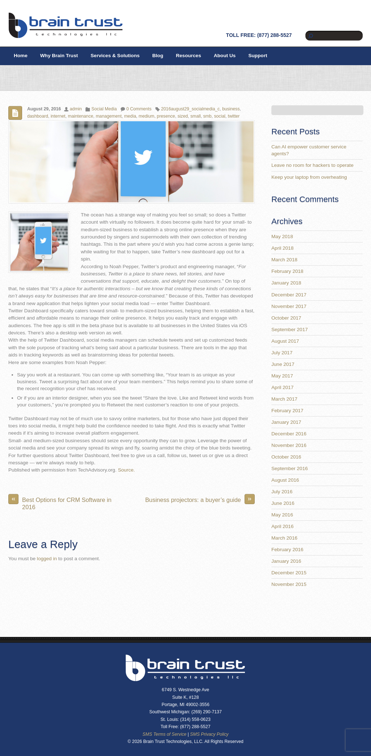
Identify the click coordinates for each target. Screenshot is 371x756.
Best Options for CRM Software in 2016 (60, 502)
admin (76, 108)
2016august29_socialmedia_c (190, 108)
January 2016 (286, 561)
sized (183, 116)
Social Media (104, 108)
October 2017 (286, 318)
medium (147, 116)
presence (166, 116)
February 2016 (287, 549)
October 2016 (286, 457)
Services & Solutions (115, 55)
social (219, 116)
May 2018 (282, 236)
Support (257, 55)
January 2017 (286, 422)
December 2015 (289, 572)
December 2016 (289, 433)
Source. (126, 470)
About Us (224, 55)
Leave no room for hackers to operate (312, 165)
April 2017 (282, 387)
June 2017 (283, 364)
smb (207, 116)
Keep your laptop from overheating (309, 177)
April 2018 (282, 248)
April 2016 (282, 526)
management (108, 116)
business (230, 108)
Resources (188, 55)
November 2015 (289, 584)
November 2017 (289, 306)
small (195, 116)
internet (58, 116)
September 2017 (289, 329)
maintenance (80, 116)
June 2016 (283, 503)
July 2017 (281, 352)
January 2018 (286, 283)
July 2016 (281, 491)
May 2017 (282, 376)
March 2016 (284, 538)
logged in (47, 558)
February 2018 (287, 271)
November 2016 (289, 445)
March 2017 (284, 399)
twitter (234, 116)
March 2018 (284, 259)
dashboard (37, 116)
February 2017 (287, 410)
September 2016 (289, 468)
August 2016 (285, 480)
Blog (157, 55)
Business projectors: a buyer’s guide (200, 499)
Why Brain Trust (59, 55)
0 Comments (138, 108)
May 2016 (282, 515)
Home (21, 55)
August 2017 (285, 341)
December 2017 (289, 294)
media (130, 116)
